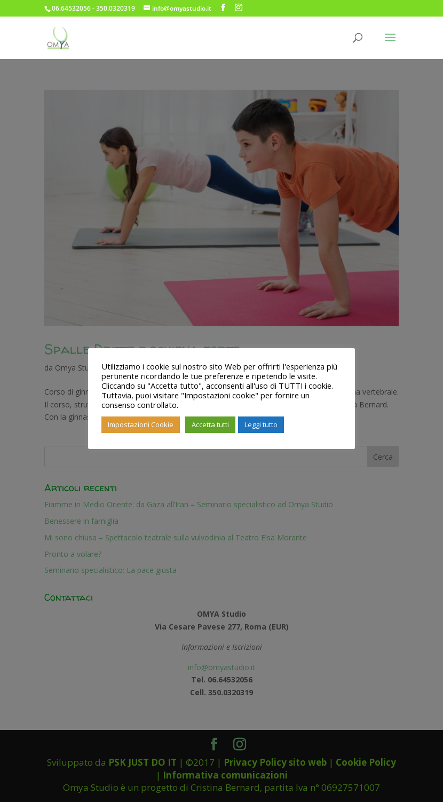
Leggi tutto (261, 424)
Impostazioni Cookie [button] (140, 424)
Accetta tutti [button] (210, 424)
